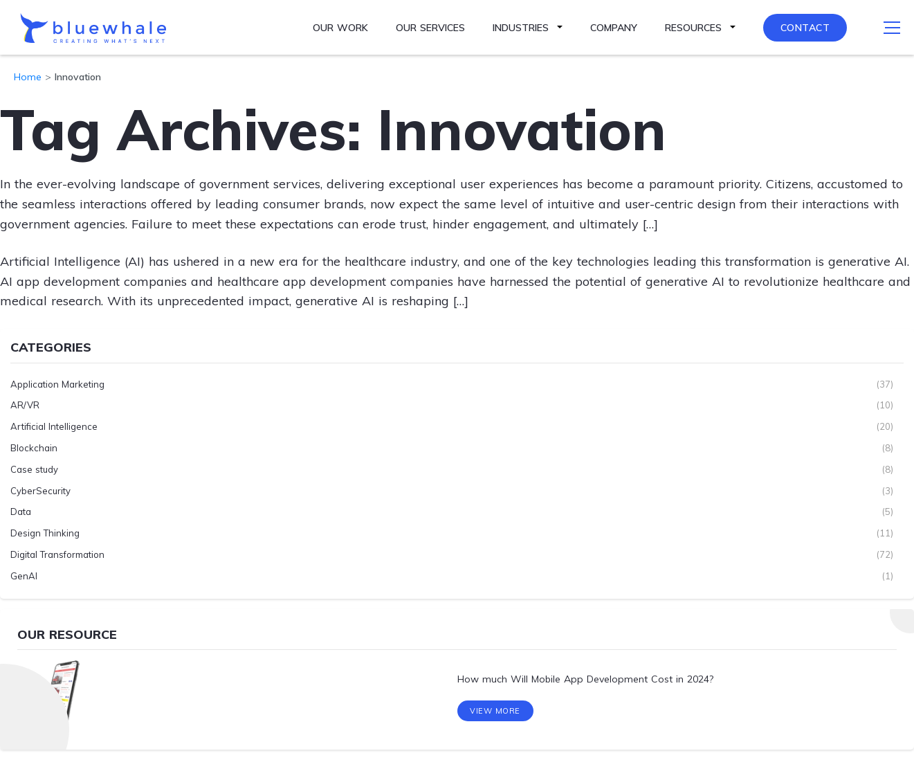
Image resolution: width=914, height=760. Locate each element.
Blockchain (33, 447)
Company (613, 27)
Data (20, 511)
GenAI (23, 575)
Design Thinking (45, 533)
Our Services (430, 27)
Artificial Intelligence (54, 426)
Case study (34, 469)
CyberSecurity (40, 490)
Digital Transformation (57, 554)
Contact (805, 27)
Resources (693, 27)
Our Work (340, 27)
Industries (521, 27)
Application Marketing (57, 384)
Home (28, 77)
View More (495, 711)
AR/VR (24, 404)
